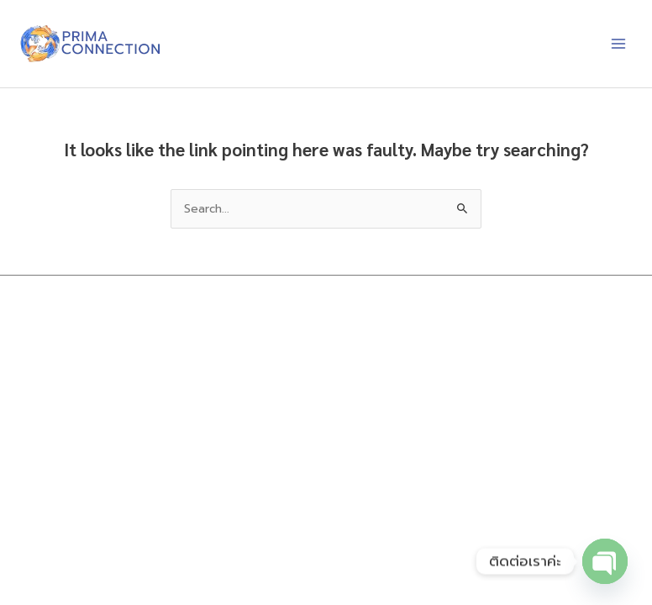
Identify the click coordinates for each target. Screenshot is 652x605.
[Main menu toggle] (619, 44)
